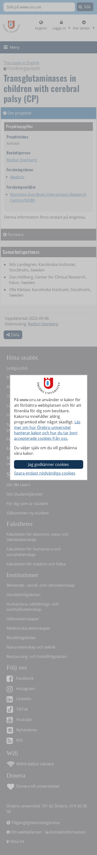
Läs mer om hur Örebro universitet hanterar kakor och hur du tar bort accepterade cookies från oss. (47, 430)
